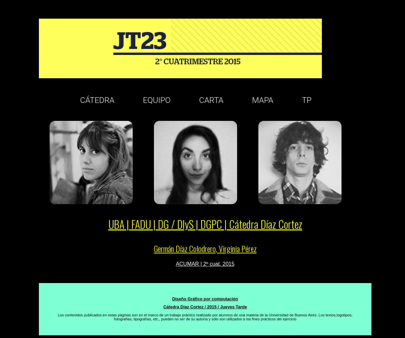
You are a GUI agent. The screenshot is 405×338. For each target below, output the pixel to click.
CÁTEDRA (98, 100)
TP (307, 100)
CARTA (212, 100)
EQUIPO (158, 100)
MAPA (263, 100)
